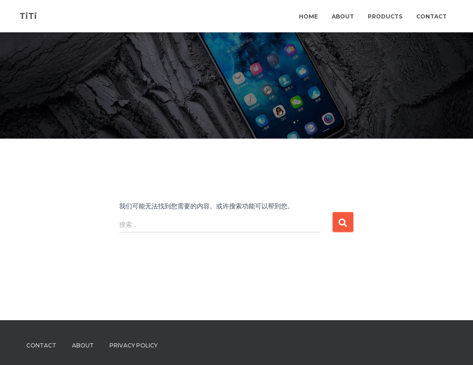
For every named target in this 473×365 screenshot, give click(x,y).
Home (308, 16)
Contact (431, 16)
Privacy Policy (133, 345)
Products (385, 16)
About (343, 16)
